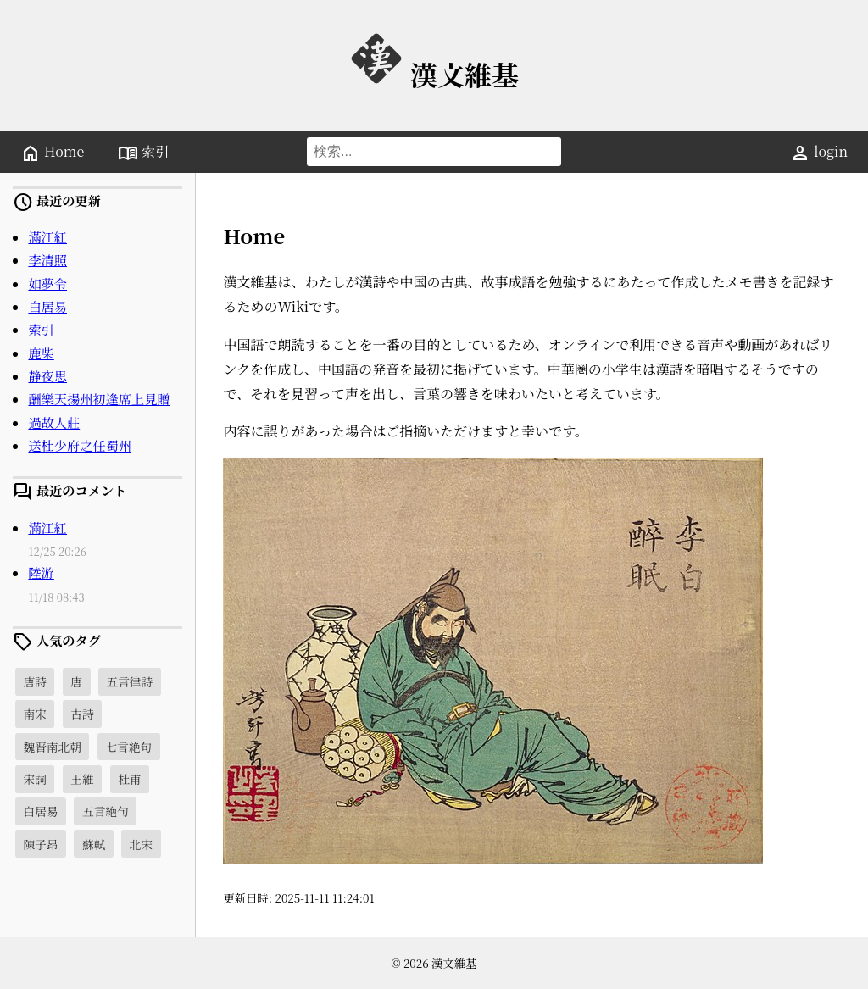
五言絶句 (105, 811)
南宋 (34, 713)
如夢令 (47, 283)
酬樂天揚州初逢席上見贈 (99, 399)
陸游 (40, 572)
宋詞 (34, 778)
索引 (143, 153)
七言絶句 (128, 746)
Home (52, 153)
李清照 (47, 260)
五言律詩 (129, 681)
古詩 (81, 713)
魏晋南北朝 (52, 746)
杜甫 (129, 778)
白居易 (47, 306)
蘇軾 (93, 844)
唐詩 (34, 681)
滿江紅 (47, 237)
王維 (81, 778)
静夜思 (47, 376)
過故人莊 (54, 422)
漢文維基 (434, 73)
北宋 (141, 844)
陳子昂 (40, 844)
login (819, 153)
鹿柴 (40, 353)
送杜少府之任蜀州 (79, 445)
